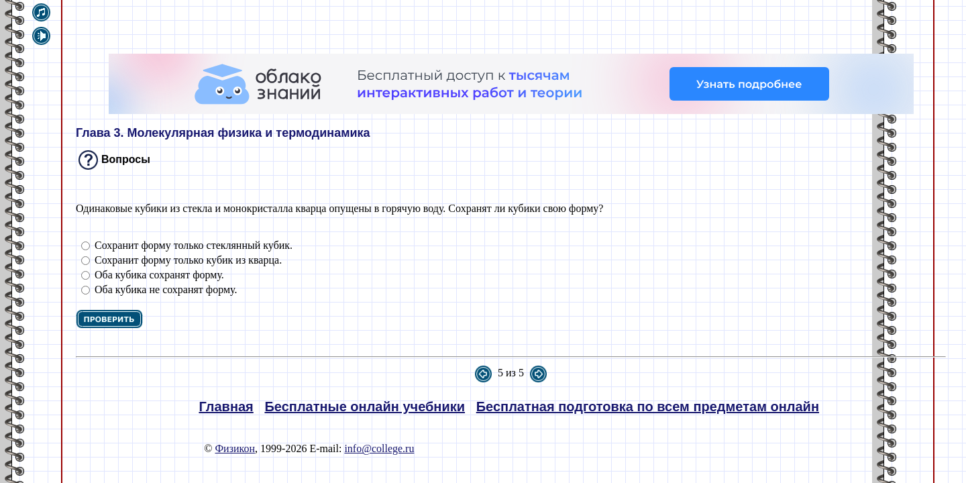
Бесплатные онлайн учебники (364, 406)
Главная (226, 406)
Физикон (235, 448)
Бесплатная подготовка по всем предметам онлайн (647, 406)
